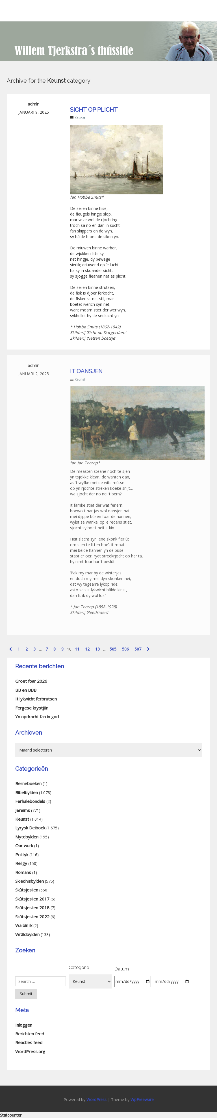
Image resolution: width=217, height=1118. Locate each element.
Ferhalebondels (30, 801)
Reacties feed (28, 1042)
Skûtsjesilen (26, 890)
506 (125, 649)
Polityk (21, 854)
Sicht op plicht (94, 109)
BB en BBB (25, 690)
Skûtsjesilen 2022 (32, 916)
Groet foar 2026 (31, 681)
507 (137, 649)
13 (97, 649)
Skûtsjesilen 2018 (32, 907)
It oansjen (86, 371)
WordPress (96, 1099)
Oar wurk (24, 845)
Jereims (22, 810)
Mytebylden (26, 837)
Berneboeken (28, 783)
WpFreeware (142, 1099)
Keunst (80, 118)
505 (113, 649)
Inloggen (23, 1025)
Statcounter (10, 1115)
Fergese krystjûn (31, 708)
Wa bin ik (23, 925)
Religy (21, 863)
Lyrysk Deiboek (30, 828)
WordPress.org (30, 1051)
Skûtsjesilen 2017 (32, 899)
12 (87, 649)
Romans (23, 872)
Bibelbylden (26, 792)
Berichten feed (29, 1033)
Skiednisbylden (29, 881)
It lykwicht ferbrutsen (36, 699)
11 (77, 649)
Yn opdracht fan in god (37, 716)
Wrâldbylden (27, 934)
